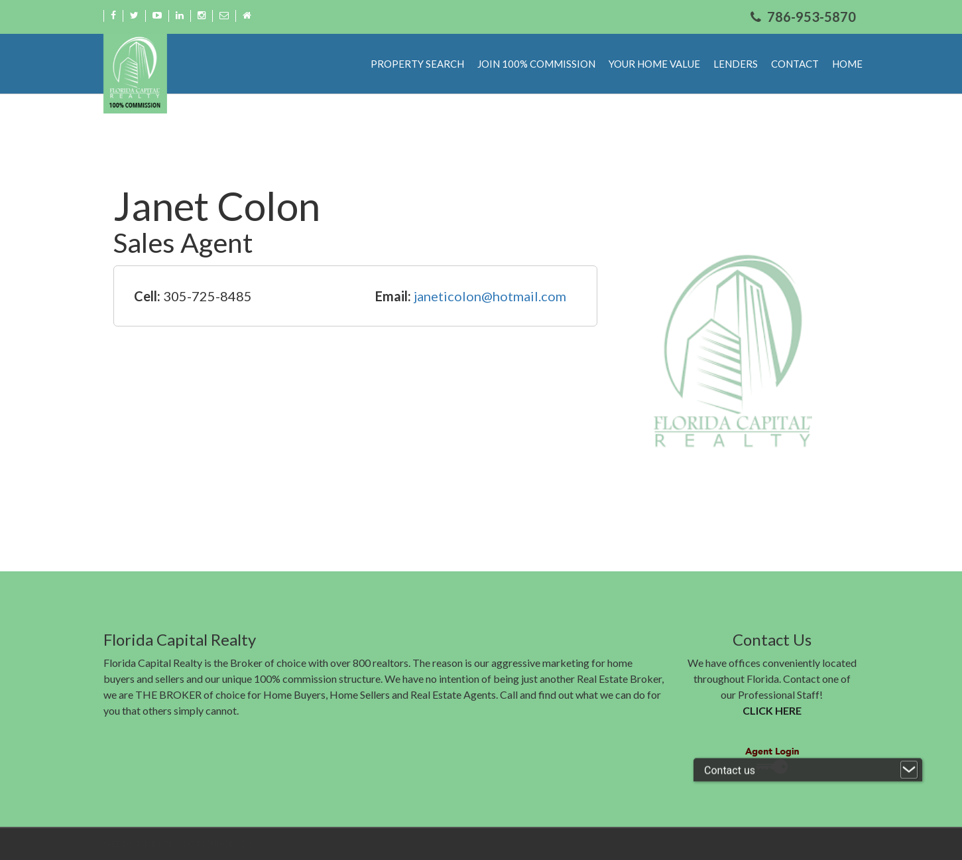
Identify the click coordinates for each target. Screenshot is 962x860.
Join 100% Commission (536, 64)
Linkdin (180, 15)
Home (247, 15)
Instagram (202, 15)
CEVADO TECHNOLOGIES (210, 844)
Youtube (157, 15)
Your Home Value (654, 64)
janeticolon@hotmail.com (490, 296)
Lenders (735, 64)
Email (224, 15)
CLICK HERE (772, 710)
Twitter (134, 15)
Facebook (113, 15)
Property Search (417, 64)
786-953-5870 (811, 17)
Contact (795, 64)
